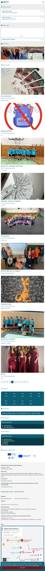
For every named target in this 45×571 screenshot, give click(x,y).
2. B (14, 396)
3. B (22, 396)
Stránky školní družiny (7, 422)
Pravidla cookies (35, 565)
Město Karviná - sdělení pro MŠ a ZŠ (15, 491)
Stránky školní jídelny (7, 436)
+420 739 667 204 (14, 504)
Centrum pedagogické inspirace (23, 413)
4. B (31, 396)
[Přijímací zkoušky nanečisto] (35, 56)
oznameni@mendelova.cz (7, 486)
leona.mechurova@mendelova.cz (21, 498)
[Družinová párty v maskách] (14, 53)
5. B (39, 396)
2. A (14, 393)
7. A (14, 401)
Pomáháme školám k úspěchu (9, 413)
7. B (14, 403)
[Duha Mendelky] (35, 50)
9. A (31, 401)
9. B (31, 403)
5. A (39, 393)
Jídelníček (5, 442)
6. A (6, 401)
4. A (31, 393)
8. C (22, 401)
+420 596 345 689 (7, 439)
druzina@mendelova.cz (8, 427)
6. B (6, 403)
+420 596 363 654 (7, 425)
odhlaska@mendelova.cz (9, 440)
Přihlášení (5, 443)
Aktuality (33, 413)
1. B (6, 396)
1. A (6, 393)
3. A (22, 393)
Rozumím (22, 567)
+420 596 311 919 (5, 504)
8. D (22, 403)
